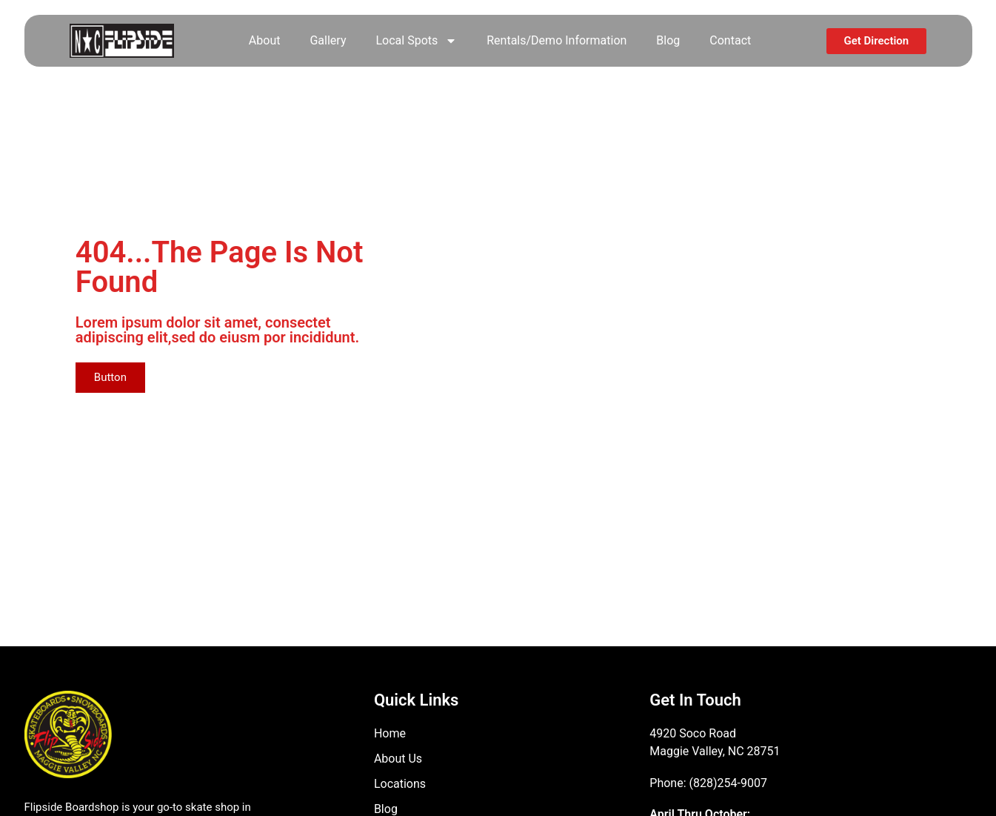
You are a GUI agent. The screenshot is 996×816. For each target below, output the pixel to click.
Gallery (328, 40)
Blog (668, 40)
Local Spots (416, 40)
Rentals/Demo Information (556, 40)
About (265, 40)
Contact (730, 40)
